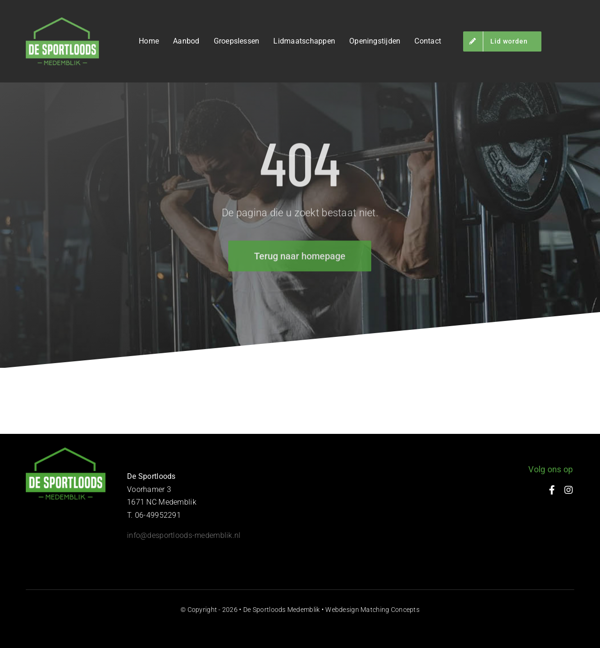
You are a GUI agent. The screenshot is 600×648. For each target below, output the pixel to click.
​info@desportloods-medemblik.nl (184, 535)
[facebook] (552, 490)
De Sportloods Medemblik (281, 609)
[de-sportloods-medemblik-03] (62, 21)
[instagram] (568, 490)
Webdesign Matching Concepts (372, 609)
